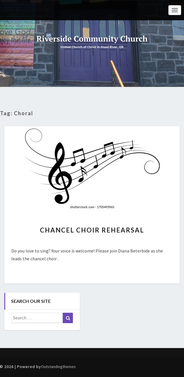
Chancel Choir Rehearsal (92, 230)
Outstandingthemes (58, 366)
